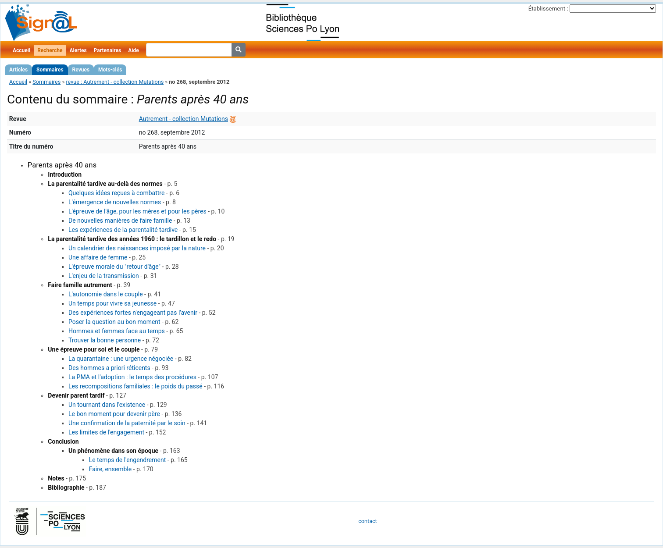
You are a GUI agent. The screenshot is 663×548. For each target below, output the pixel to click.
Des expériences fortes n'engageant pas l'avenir (132, 312)
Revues (81, 70)
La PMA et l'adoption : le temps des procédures (132, 377)
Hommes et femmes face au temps (116, 330)
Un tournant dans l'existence (106, 404)
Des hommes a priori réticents (109, 367)
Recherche (49, 50)
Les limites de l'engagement (106, 432)
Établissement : (548, 8)
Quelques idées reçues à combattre (116, 192)
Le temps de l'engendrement (127, 459)
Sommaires (49, 70)
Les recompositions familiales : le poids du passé (135, 386)
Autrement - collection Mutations (183, 118)
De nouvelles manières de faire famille (120, 220)
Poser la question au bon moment (114, 321)
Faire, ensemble (110, 469)
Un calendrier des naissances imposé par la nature (137, 248)
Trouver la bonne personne (104, 340)
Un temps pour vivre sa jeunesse (112, 303)
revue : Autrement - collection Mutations (115, 81)
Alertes (77, 50)
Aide (133, 50)
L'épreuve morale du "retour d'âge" (114, 266)
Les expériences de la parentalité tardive (123, 229)
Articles (18, 70)
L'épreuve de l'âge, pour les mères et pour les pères (137, 211)
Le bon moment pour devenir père (114, 413)
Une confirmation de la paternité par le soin (126, 423)
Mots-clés (110, 70)
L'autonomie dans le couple (105, 294)
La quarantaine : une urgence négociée (120, 358)
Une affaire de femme (97, 257)
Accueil (21, 50)
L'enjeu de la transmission (103, 275)
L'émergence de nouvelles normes (114, 202)
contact (367, 521)
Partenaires (107, 50)
